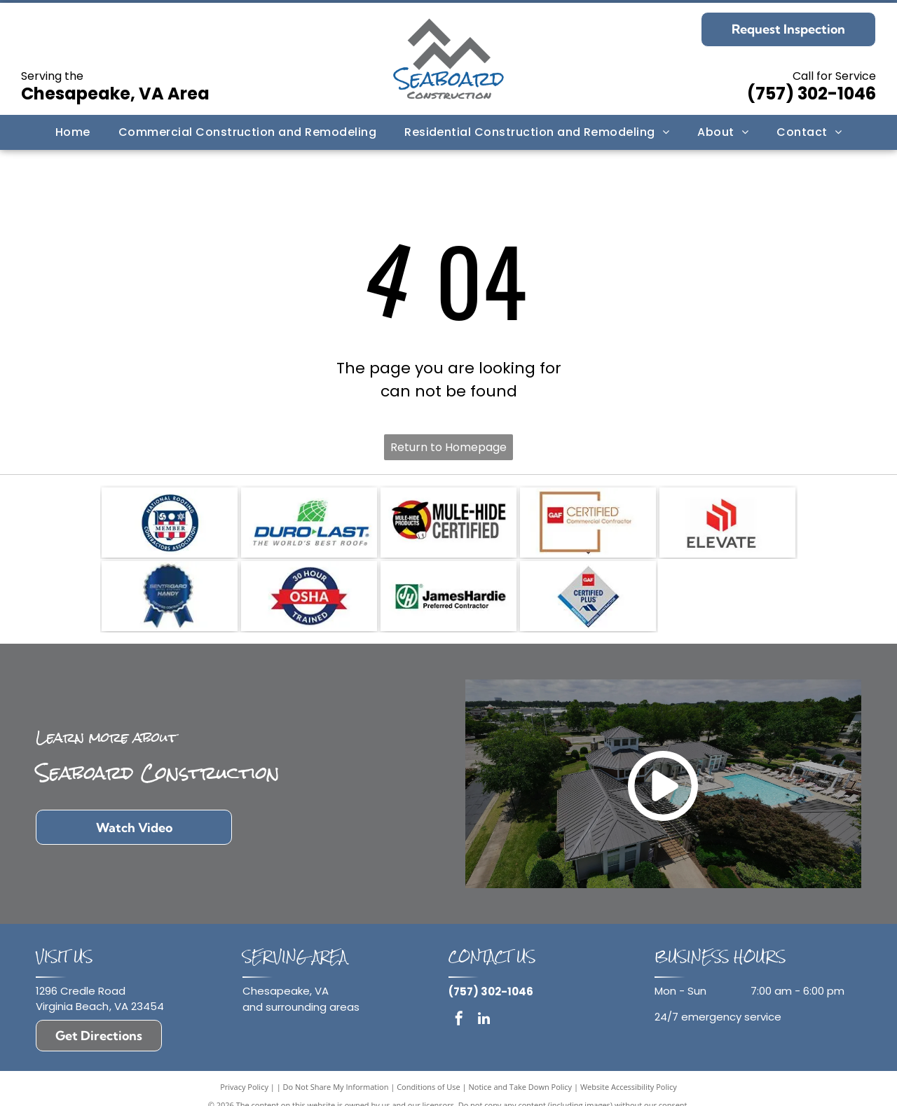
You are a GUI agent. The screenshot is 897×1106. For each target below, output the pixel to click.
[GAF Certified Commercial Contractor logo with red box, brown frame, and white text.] (588, 523)
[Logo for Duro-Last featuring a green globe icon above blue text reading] (309, 523)
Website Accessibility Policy (628, 1086)
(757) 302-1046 (811, 93)
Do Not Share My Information (336, 1086)
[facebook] (459, 1020)
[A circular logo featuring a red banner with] (309, 596)
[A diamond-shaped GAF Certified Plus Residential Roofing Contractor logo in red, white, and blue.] (588, 596)
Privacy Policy (244, 1086)
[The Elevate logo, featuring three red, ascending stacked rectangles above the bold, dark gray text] (727, 523)
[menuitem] (72, 132)
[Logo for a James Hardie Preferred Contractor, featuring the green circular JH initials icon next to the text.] (448, 596)
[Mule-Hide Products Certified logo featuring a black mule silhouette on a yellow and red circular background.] (448, 523)
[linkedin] (483, 1020)
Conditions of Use (428, 1086)
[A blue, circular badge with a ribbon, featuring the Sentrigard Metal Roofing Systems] (170, 596)
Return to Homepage (448, 447)
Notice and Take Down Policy (521, 1086)
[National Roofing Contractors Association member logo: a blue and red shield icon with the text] (170, 523)
